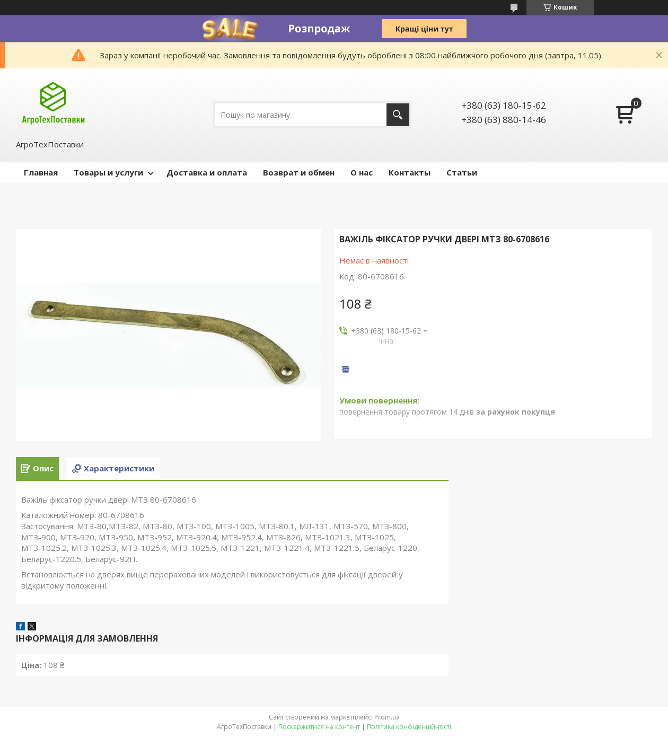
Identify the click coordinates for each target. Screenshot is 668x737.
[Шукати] (397, 114)
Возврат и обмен (299, 172)
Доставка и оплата (206, 172)
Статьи (461, 172)
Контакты (409, 172)
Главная (41, 172)
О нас (361, 172)
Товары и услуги (108, 172)
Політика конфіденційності (409, 726)
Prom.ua (387, 717)
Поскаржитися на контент (319, 726)
